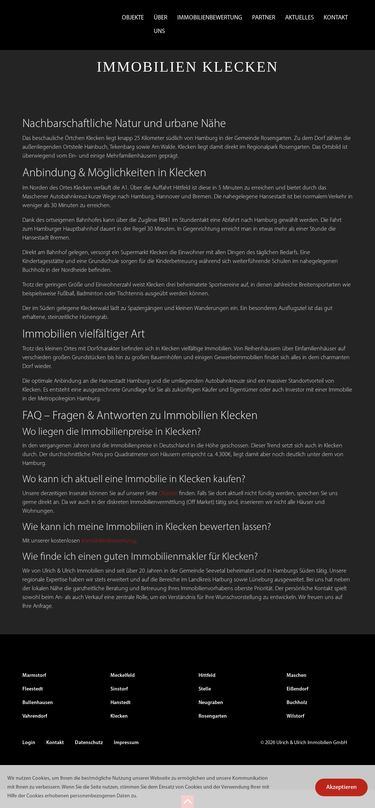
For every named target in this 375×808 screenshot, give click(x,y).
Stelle (205, 707)
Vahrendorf (34, 734)
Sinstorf (119, 707)
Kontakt (336, 18)
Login (28, 761)
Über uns (160, 25)
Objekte (133, 18)
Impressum (126, 761)
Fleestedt (32, 707)
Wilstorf (295, 734)
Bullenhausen (37, 721)
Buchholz (297, 721)
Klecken (119, 734)
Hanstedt (120, 721)
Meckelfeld (122, 694)
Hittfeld (207, 694)
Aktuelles (299, 18)
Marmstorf (34, 694)
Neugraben (211, 721)
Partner (263, 18)
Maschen (296, 694)
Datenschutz (89, 761)
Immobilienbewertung (209, 18)
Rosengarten (213, 734)
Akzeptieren (341, 787)
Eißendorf (297, 707)
